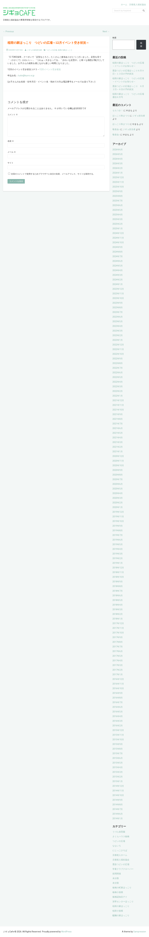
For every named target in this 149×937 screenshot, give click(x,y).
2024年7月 (117, 256)
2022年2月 (117, 391)
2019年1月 (117, 563)
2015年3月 (117, 772)
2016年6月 (117, 707)
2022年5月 (117, 377)
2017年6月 (117, 651)
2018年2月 (117, 614)
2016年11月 (118, 684)
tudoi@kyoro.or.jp (26, 75)
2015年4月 (117, 767)
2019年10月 (118, 521)
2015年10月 (118, 739)
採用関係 (116, 873)
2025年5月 (117, 210)
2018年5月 (117, 600)
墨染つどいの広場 (120, 864)
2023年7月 (117, 312)
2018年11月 (118, 572)
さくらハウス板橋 (120, 836)
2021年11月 (118, 405)
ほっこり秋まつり (120, 115)
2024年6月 (117, 261)
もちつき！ (117, 110)
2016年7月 (117, 702)
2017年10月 (118, 632)
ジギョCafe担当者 (34, 50)
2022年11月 (118, 349)
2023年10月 (118, 298)
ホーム (124, 4)
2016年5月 (117, 711)
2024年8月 (117, 252)
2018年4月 (117, 605)
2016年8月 (117, 697)
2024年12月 (118, 233)
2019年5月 (117, 544)
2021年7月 (117, 423)
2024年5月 (117, 265)
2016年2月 (117, 725)
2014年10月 (118, 795)
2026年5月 (117, 154)
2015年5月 (117, 763)
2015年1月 (117, 781)
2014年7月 (117, 809)
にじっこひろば (119, 850)
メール (12, 155)
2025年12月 (118, 177)
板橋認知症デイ (119, 897)
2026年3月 (117, 163)
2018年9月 (117, 581)
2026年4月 (117, 159)
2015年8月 (117, 749)
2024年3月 (117, 275)
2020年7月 (117, 479)
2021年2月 (117, 447)
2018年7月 (117, 591)
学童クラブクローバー (123, 869)
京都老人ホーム (119, 855)
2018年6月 (117, 595)
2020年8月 (117, 475)
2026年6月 (117, 149)
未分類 (115, 878)
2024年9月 (117, 247)
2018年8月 (117, 586)
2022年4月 (117, 382)
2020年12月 (118, 456)
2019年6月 (117, 540)
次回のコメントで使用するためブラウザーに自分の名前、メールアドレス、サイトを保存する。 (53, 177)
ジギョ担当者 (138, 115)
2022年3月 (117, 386)
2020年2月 (117, 502)
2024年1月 (117, 284)
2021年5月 (117, 433)
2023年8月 (117, 307)
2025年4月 (117, 214)
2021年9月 (117, 414)
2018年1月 (117, 619)
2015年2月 (117, 776)
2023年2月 (117, 335)
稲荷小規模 (117, 911)
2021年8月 (117, 419)
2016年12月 (118, 679)
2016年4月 (117, 716)
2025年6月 (117, 205)
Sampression (139, 931)
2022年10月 (118, 354)
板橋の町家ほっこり (121, 887)
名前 (11, 145)
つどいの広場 (51, 50)
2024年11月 (118, 238)
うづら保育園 (118, 832)
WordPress (66, 931)
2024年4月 (117, 270)
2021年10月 (118, 409)
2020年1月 (117, 507)
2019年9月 (117, 526)
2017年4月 (117, 660)
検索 (114, 38)
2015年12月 (118, 730)
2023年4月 (117, 326)
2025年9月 (117, 191)
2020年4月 (117, 493)
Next (106, 31)
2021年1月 (117, 451)
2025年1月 (117, 228)
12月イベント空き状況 (50, 69)
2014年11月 (118, 790)
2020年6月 (117, 484)
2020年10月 (118, 465)
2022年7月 (117, 368)
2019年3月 (117, 553)
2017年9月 (117, 637)
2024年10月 (118, 242)
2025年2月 (117, 224)
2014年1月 (117, 818)
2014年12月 (118, 786)
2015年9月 (117, 744)
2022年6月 (117, 372)
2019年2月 (117, 558)
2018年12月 (118, 567)
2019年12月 (118, 512)
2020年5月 (117, 488)
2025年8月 (117, 196)
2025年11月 (118, 182)
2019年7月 (117, 535)
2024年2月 (117, 279)
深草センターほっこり (123, 901)
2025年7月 (117, 200)
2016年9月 (117, 693)
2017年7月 (117, 646)
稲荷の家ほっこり (65, 50)
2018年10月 (118, 577)
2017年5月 (117, 656)
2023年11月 (118, 293)
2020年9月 (117, 470)
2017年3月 (117, 665)
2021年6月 (117, 428)
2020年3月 (117, 498)
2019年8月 (117, 530)
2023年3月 (117, 331)
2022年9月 (117, 358)
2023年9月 (117, 303)
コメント (13, 114)
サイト (10, 166)
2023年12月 (118, 289)
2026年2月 (117, 168)
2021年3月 (117, 442)
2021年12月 (118, 400)
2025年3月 (117, 219)
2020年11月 (118, 461)
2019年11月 (118, 516)
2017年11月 (118, 628)
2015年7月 (117, 753)
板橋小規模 (117, 892)
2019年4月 (117, 549)
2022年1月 (117, 396)
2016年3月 (117, 721)
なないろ (116, 846)
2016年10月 (118, 688)
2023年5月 (117, 321)
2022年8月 (117, 363)
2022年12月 (118, 344)
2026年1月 (117, 173)
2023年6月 (117, 317)
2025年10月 (118, 187)
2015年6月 (117, 758)
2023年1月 (117, 340)
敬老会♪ (116, 129)
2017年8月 (117, 642)
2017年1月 (117, 674)
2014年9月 (117, 800)
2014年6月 (117, 814)
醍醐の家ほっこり (120, 915)
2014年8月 (117, 804)
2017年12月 (118, 623)
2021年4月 (117, 437)
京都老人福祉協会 (137, 4)
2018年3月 (117, 609)
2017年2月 (117, 670)
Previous (8, 31)
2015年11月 (118, 735)
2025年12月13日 (16, 50)
